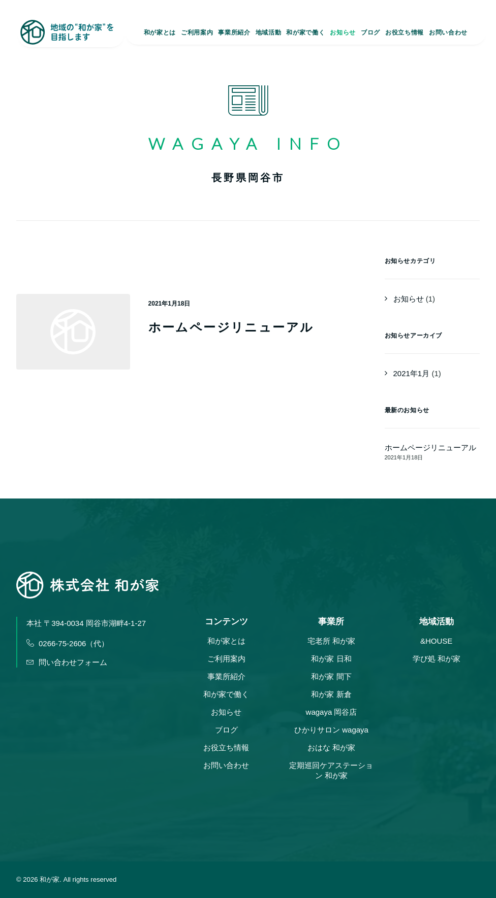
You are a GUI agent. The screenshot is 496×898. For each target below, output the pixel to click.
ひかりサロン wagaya (331, 729)
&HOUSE (436, 641)
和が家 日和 (331, 658)
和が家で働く (305, 33)
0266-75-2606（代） (67, 643)
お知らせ (342, 33)
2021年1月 (411, 373)
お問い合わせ (448, 33)
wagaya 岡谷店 (331, 712)
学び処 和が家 (436, 658)
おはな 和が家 (331, 747)
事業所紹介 (234, 33)
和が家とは (160, 33)
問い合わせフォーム (66, 662)
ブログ (370, 33)
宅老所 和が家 (331, 641)
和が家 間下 (331, 676)
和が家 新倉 (331, 694)
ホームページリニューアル (231, 327)
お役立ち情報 (404, 33)
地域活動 (268, 33)
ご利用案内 (197, 33)
